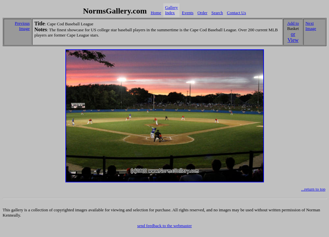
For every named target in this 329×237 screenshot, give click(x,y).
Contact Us (236, 12)
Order (202, 12)
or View (293, 37)
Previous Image (22, 26)
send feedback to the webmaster (164, 225)
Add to (293, 23)
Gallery (171, 7)
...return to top (313, 189)
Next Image (310, 26)
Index (170, 12)
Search (217, 12)
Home (156, 12)
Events (187, 12)
